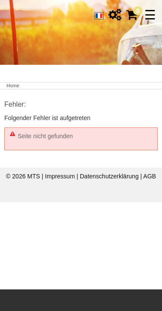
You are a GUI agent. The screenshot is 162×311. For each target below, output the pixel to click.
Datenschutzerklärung (110, 176)
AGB (149, 176)
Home (12, 85)
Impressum (60, 176)
